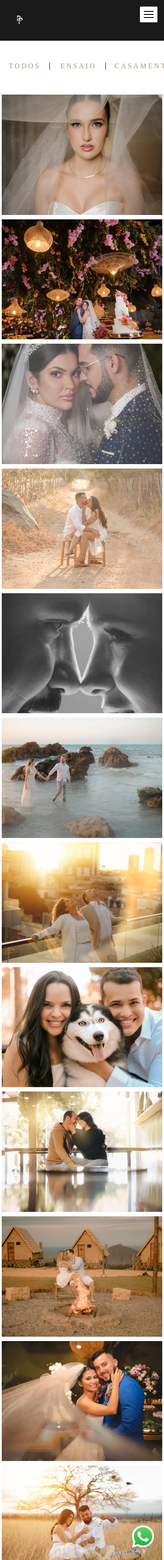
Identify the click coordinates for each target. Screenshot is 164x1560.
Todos (25, 66)
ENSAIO (78, 66)
